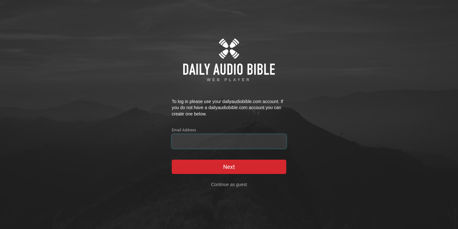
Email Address (184, 130)
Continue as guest (229, 184)
